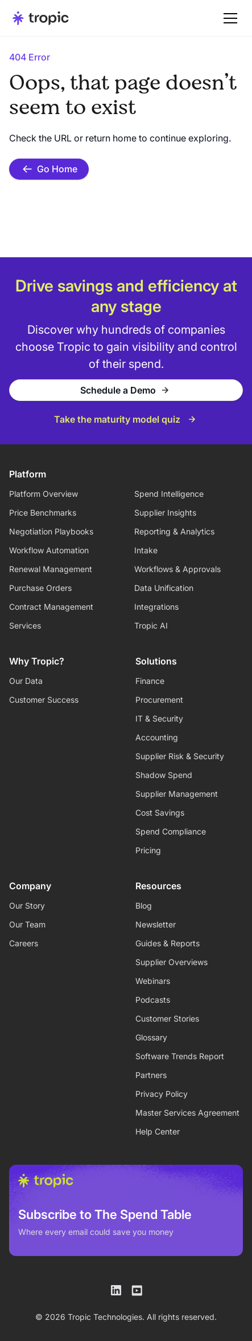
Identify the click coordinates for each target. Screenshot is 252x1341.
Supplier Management (176, 794)
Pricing (148, 850)
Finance (149, 681)
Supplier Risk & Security (179, 756)
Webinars (152, 981)
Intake (146, 550)
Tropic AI (151, 625)
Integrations (156, 606)
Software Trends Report (179, 1056)
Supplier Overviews (171, 962)
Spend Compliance (170, 831)
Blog (143, 905)
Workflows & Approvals (177, 569)
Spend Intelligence (169, 494)
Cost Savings (159, 812)
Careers (23, 943)
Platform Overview (43, 494)
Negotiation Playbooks (51, 531)
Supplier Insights (165, 512)
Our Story (27, 905)
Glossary (151, 1037)
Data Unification (163, 588)
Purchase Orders (40, 588)
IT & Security (159, 718)
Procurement (159, 699)
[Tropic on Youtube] (136, 1290)
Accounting (156, 737)
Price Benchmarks (42, 512)
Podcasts (152, 999)
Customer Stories (167, 1018)
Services (25, 625)
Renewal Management (50, 569)
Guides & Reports (167, 943)
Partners (151, 1075)
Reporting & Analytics (174, 531)
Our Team (27, 924)
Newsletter (155, 924)
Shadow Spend (163, 775)
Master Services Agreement (187, 1112)
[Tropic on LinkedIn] (116, 1290)
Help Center (157, 1131)
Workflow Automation (49, 550)
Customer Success (44, 699)
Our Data (26, 681)
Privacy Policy (161, 1094)
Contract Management (51, 606)
